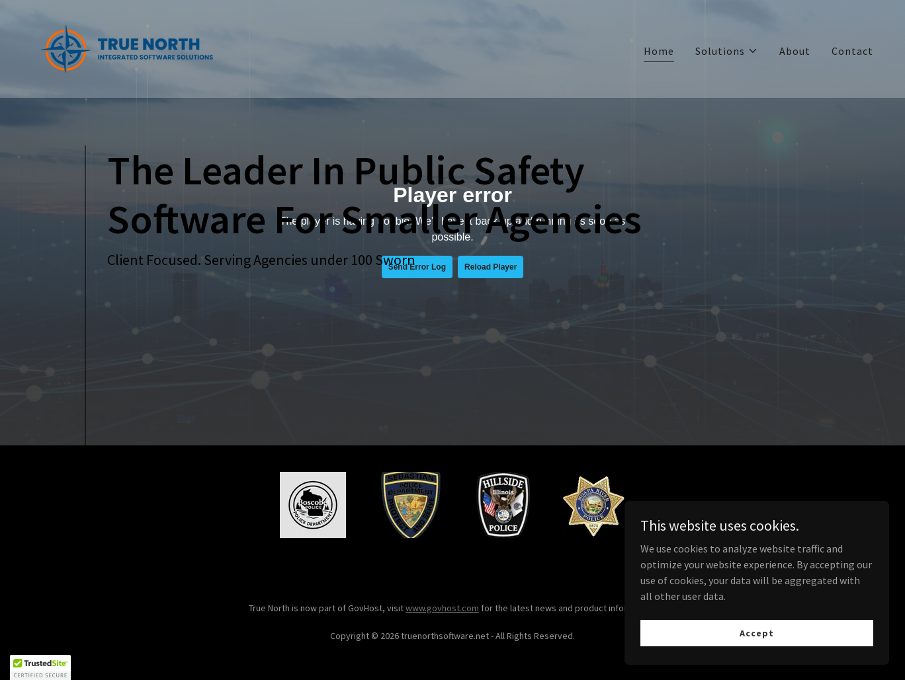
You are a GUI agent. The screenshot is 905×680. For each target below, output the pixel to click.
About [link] (794, 50)
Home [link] (659, 50)
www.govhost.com (442, 608)
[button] (726, 51)
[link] (127, 47)
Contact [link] (852, 50)
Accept (756, 632)
